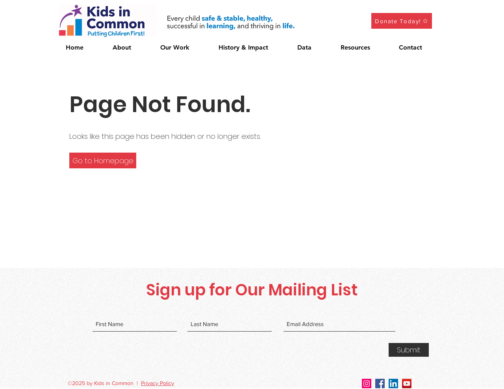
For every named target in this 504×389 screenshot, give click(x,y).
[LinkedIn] (393, 383)
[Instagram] (366, 383)
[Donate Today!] (401, 21)
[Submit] (409, 350)
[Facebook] (380, 383)
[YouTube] (406, 383)
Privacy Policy (157, 383)
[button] (183, 47)
